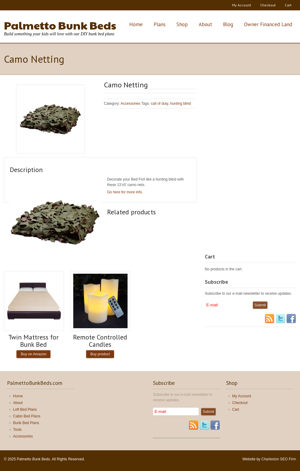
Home (136, 24)
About (205, 24)
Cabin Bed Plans (26, 416)
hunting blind (180, 103)
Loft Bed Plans (25, 409)
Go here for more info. (125, 192)
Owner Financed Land (268, 24)
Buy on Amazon (33, 354)
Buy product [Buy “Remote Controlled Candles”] (100, 354)
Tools (17, 429)
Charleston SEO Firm (278, 459)
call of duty (159, 103)
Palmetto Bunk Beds (60, 25)
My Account (241, 5)
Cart (288, 5)
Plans (160, 24)
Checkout (268, 5)
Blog (228, 24)
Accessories (130, 103)
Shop (182, 24)
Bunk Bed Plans (26, 423)
